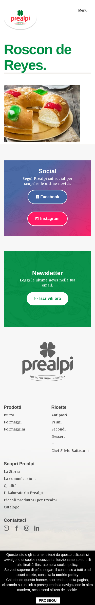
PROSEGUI (48, 600)
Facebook (47, 197)
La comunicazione (20, 479)
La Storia (12, 472)
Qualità (10, 486)
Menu (82, 10)
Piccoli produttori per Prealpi (30, 500)
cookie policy (67, 575)
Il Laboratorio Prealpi (23, 493)
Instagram (47, 218)
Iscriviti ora (47, 298)
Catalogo (12, 507)
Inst (26, 528)
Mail (6, 528)
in (36, 528)
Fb (16, 528)
